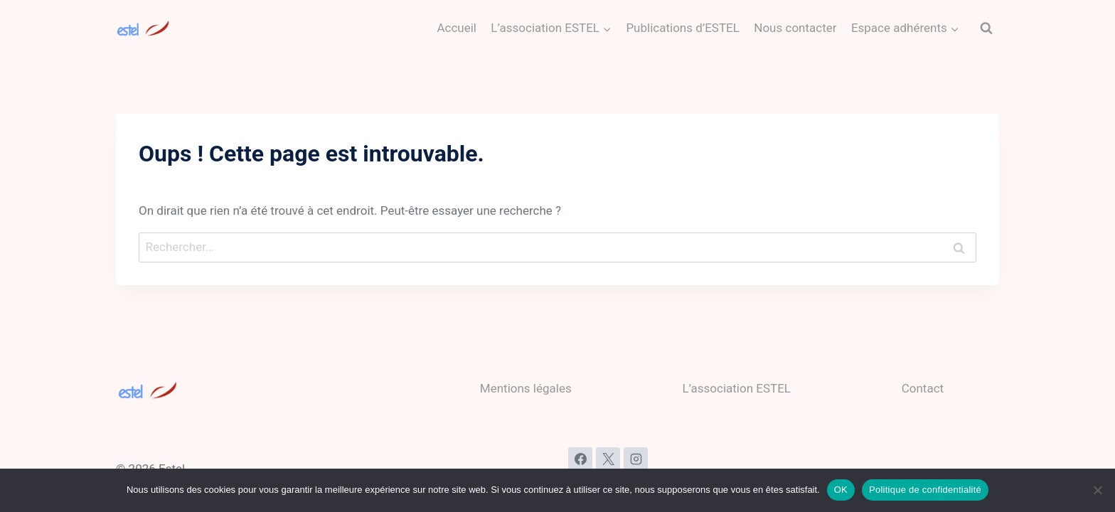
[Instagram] (636, 459)
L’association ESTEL (736, 388)
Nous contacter (795, 28)
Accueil (456, 28)
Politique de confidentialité (925, 489)
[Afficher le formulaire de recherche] (986, 28)
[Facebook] (580, 459)
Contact (923, 388)
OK (841, 489)
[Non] (1097, 490)
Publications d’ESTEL (683, 28)
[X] (608, 459)
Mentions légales (526, 388)
